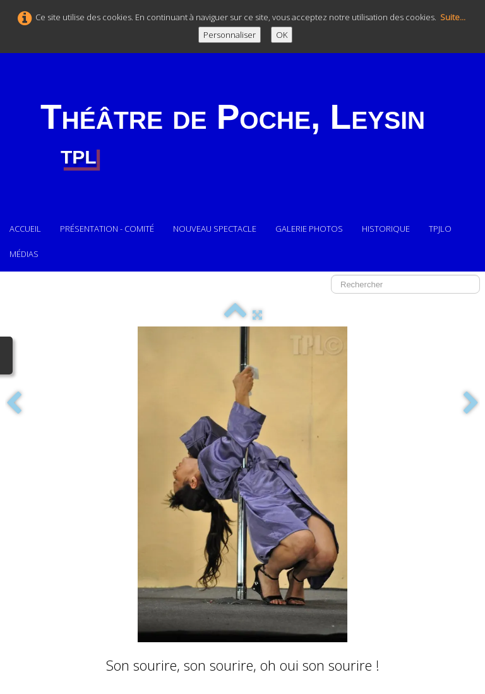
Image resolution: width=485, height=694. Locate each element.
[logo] (232, 134)
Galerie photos (309, 228)
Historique (386, 228)
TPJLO (441, 228)
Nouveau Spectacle (214, 228)
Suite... (452, 17)
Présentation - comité (107, 228)
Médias (24, 254)
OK (281, 34)
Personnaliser (229, 34)
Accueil (25, 228)
